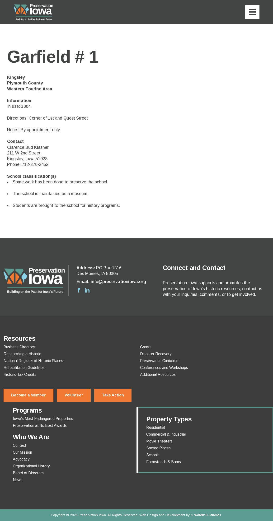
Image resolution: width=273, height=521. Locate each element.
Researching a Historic (22, 354)
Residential (155, 427)
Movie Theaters (159, 441)
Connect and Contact (194, 267)
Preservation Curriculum (159, 361)
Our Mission (22, 452)
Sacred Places (158, 448)
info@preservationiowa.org (118, 281)
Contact (19, 445)
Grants (145, 347)
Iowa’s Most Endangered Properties (43, 419)
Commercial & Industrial (166, 434)
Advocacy (21, 459)
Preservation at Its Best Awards (40, 426)
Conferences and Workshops (164, 368)
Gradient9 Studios (206, 515)
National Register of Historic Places (33, 361)
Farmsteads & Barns (163, 462)
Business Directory (19, 347)
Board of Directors (28, 473)
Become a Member (28, 395)
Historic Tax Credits (20, 375)
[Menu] (252, 12)
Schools (153, 455)
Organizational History (31, 466)
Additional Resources (158, 375)
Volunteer (74, 395)
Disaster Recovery (155, 354)
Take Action (113, 395)
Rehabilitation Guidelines (24, 368)
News (18, 480)
